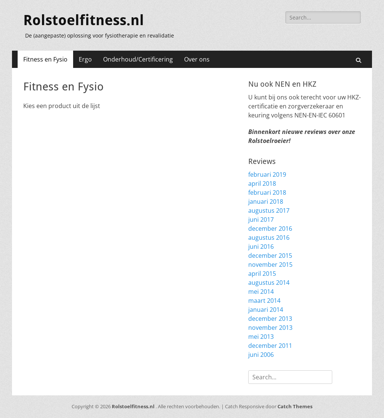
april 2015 (262, 273)
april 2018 (262, 183)
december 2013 (270, 318)
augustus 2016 (269, 237)
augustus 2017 (269, 210)
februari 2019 (267, 174)
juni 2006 (261, 354)
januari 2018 (265, 201)
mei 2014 (261, 291)
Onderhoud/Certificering (138, 59)
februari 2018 (267, 192)
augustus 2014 (269, 282)
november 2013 (270, 327)
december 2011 (270, 345)
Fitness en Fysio (45, 59)
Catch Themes (295, 406)
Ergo (85, 59)
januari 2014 (265, 309)
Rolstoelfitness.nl (83, 20)
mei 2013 (261, 336)
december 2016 (270, 228)
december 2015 (270, 255)
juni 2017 (261, 219)
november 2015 (270, 264)
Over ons (197, 59)
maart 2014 (264, 300)
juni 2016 (261, 246)
